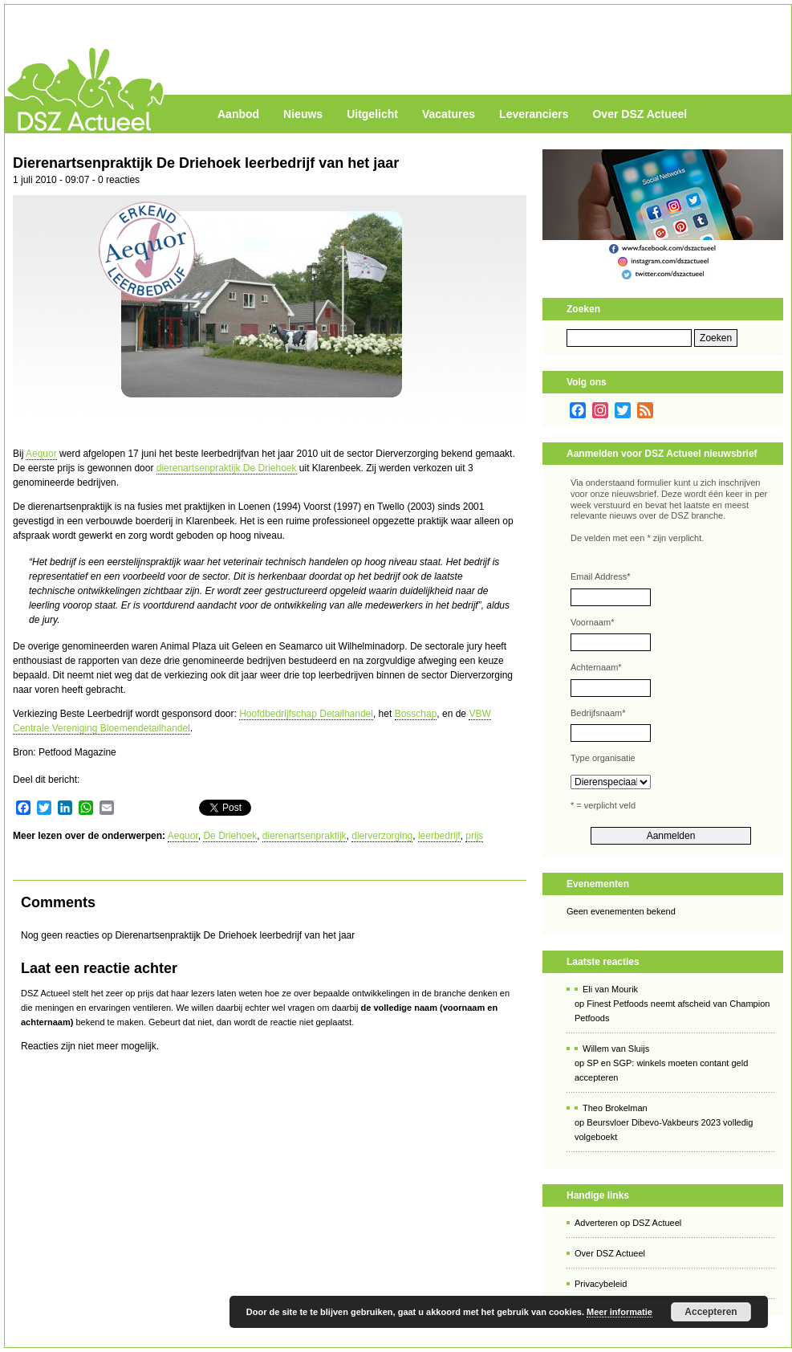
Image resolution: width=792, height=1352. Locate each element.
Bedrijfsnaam (598, 713)
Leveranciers (533, 114)
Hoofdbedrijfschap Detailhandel (306, 713)
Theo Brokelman (615, 1108)
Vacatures (448, 114)
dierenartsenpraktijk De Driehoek (226, 468)
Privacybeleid (601, 1284)
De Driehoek (230, 835)
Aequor (41, 453)
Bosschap (416, 713)
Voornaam (592, 622)
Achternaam (596, 667)
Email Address (601, 576)
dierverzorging (381, 835)
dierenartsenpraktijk (304, 835)
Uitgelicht (372, 114)
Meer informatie (619, 1312)
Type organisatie (603, 758)
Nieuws (303, 114)
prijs (474, 835)
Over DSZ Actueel (639, 114)
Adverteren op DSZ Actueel (628, 1223)
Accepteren (710, 1311)
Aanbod (238, 114)
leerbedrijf (439, 835)
